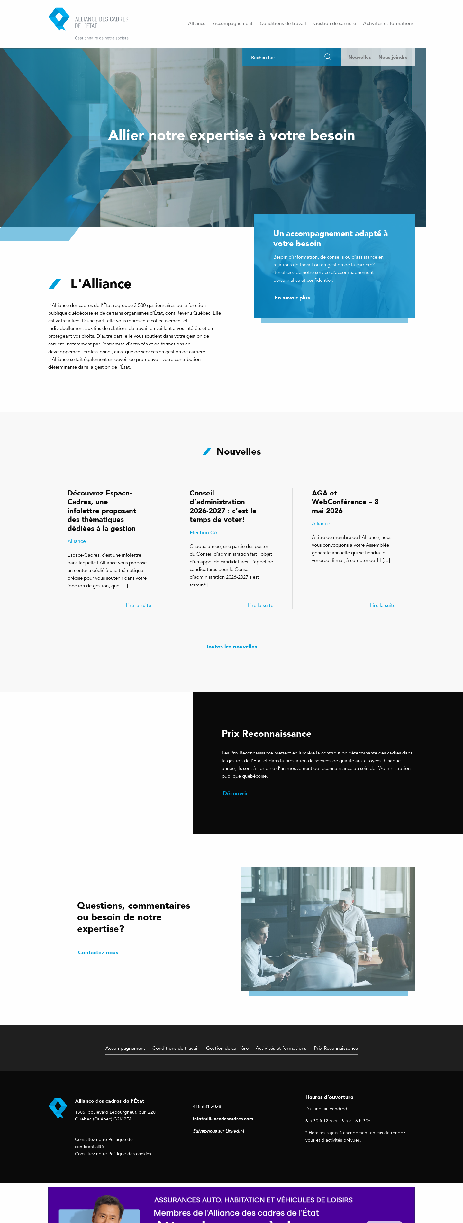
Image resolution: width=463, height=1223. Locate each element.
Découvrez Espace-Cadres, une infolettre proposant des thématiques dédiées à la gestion (102, 510)
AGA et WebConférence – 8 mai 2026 (345, 501)
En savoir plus (292, 297)
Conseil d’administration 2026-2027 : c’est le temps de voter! (223, 506)
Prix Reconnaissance (336, 1048)
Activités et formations (388, 23)
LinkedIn (234, 1131)
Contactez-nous (98, 952)
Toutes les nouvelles (231, 646)
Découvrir (235, 793)
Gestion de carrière (334, 23)
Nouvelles (359, 57)
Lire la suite (138, 605)
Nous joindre (393, 57)
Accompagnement (233, 23)
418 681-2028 (207, 1106)
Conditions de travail (283, 23)
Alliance (196, 23)
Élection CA (203, 532)
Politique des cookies (129, 1153)
